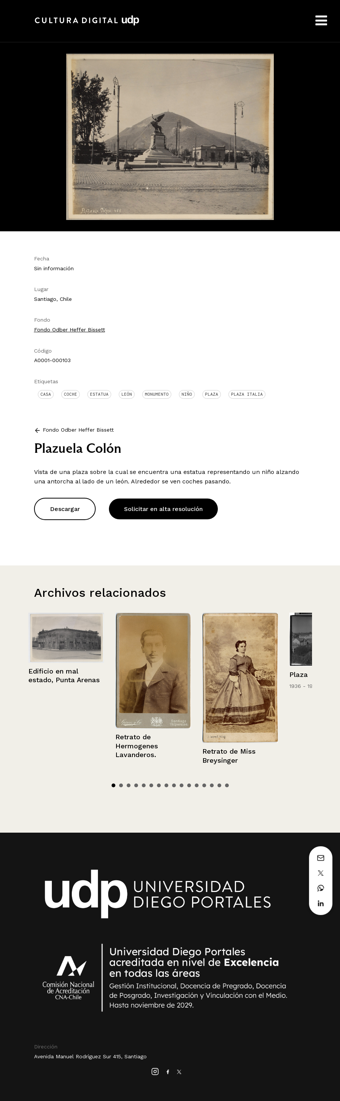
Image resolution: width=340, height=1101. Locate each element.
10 (181, 785)
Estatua (99, 394)
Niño (187, 394)
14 (212, 785)
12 (197, 785)
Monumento (157, 394)
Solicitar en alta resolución (163, 509)
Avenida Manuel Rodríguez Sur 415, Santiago (90, 1056)
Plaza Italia (247, 394)
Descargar (65, 509)
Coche (70, 394)
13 (204, 785)
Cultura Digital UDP (87, 24)
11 (189, 785)
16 (227, 785)
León (126, 394)
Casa (45, 394)
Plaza (211, 394)
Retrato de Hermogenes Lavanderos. (136, 746)
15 (219, 785)
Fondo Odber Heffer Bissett (69, 330)
